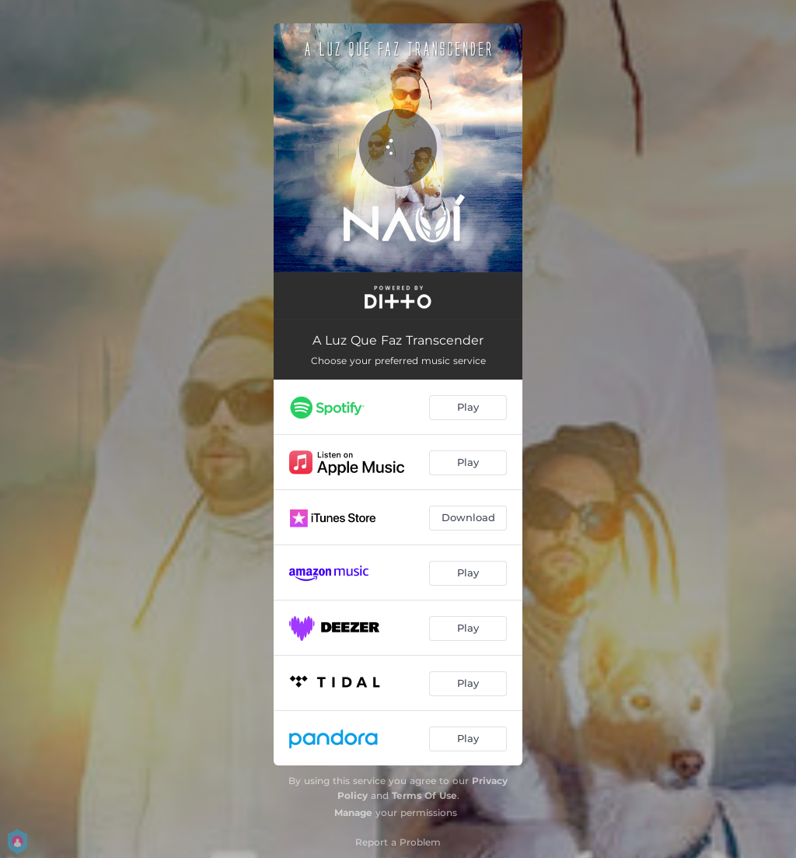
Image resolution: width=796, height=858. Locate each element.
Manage (353, 812)
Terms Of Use (424, 795)
